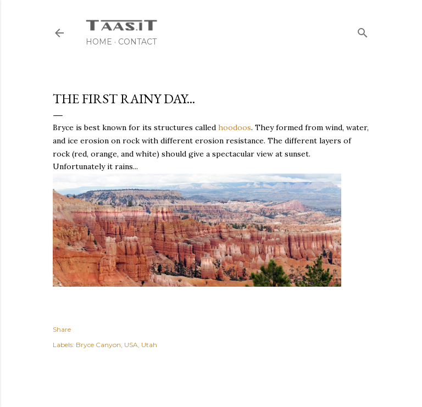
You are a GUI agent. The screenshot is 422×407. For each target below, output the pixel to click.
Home (99, 42)
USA (131, 345)
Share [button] (62, 329)
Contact (137, 42)
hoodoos (234, 127)
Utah (149, 345)
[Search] (362, 30)
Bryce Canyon (98, 345)
